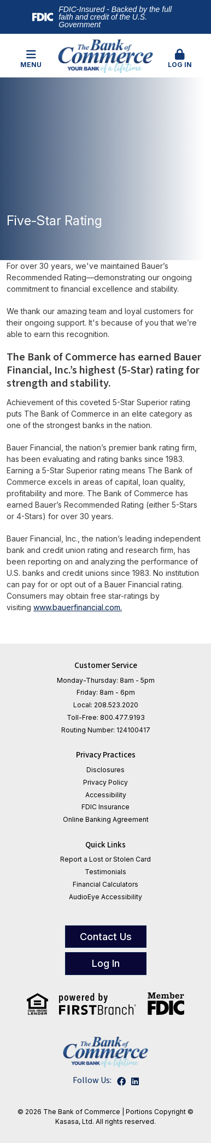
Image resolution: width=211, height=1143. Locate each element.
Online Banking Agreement (106, 819)
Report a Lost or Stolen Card (105, 859)
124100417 (133, 730)
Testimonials (105, 872)
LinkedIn (135, 1081)
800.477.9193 (122, 717)
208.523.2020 (116, 705)
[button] (180, 59)
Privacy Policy (105, 782)
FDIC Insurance (105, 807)
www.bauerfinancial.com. (77, 607)
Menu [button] (31, 59)
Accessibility (105, 795)
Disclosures (105, 770)
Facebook (121, 1081)
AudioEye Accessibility (105, 897)
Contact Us (106, 936)
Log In (180, 59)
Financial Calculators (105, 884)
